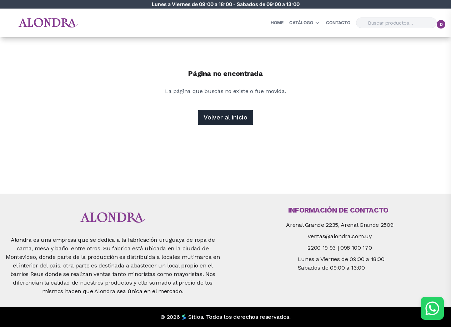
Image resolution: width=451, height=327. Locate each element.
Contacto (338, 22)
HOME (277, 22)
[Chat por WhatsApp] (432, 308)
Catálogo (304, 23)
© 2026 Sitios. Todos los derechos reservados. (225, 316)
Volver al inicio (225, 117)
